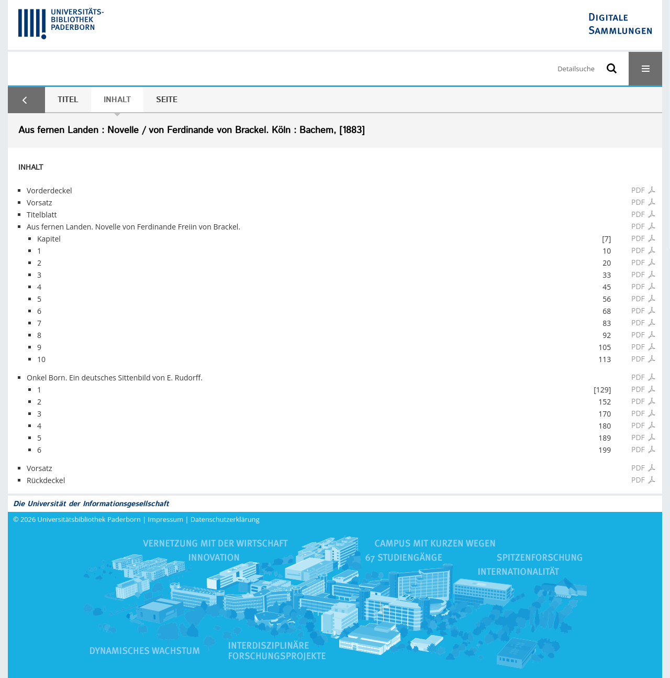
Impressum (166, 519)
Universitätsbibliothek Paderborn (89, 519)
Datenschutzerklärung (225, 519)
